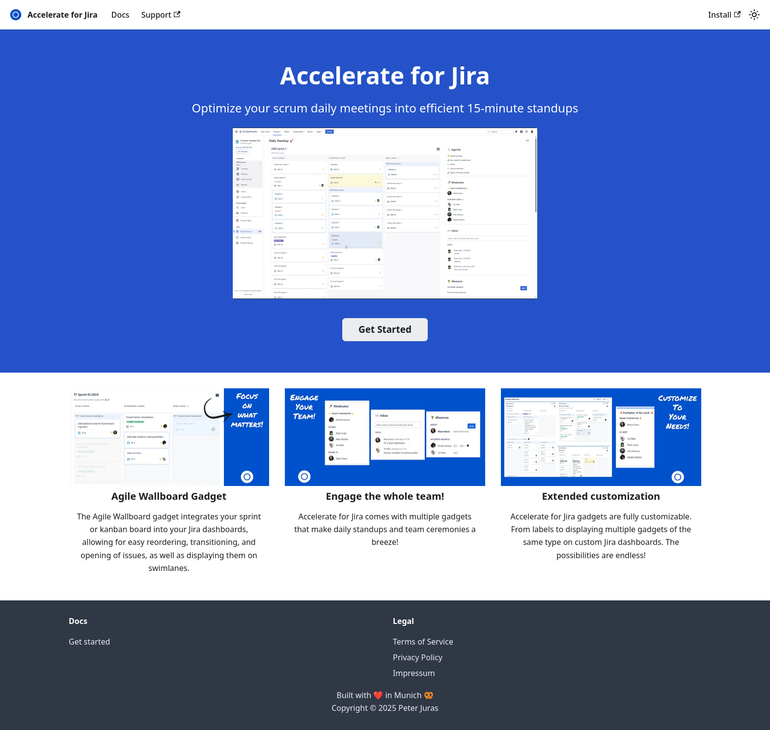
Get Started (385, 329)
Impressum (414, 673)
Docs (120, 14)
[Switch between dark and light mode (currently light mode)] (754, 15)
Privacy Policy (417, 657)
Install (724, 14)
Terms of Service (423, 641)
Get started (89, 641)
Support (161, 14)
